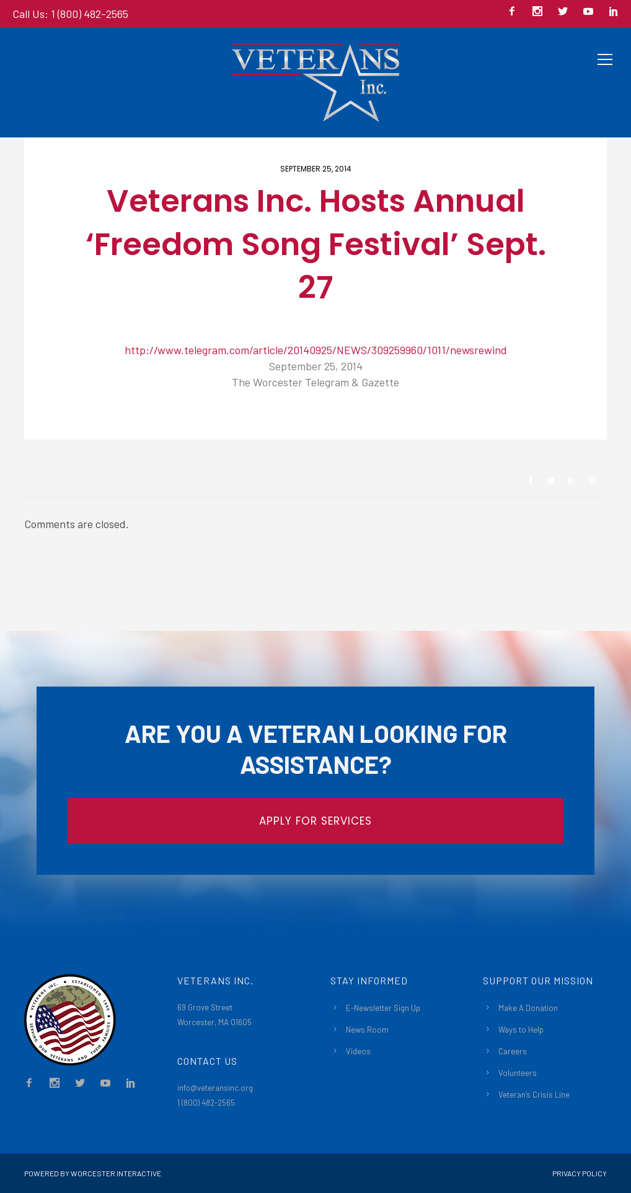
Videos (358, 1051)
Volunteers (517, 1073)
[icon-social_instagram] (540, 12)
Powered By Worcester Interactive (92, 1173)
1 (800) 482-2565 (206, 1103)
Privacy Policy (579, 1173)
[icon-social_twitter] (566, 12)
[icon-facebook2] (515, 12)
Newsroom (68, 419)
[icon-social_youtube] (591, 12)
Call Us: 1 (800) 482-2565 (70, 13)
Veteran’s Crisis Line (534, 1095)
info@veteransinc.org (215, 1088)
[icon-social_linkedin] (614, 12)
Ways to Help (521, 1030)
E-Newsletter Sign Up (383, 1008)
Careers (512, 1051)
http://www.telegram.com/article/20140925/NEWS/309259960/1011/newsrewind (316, 350)
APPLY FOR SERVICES (315, 820)
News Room (367, 1030)
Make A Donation (528, 1008)
